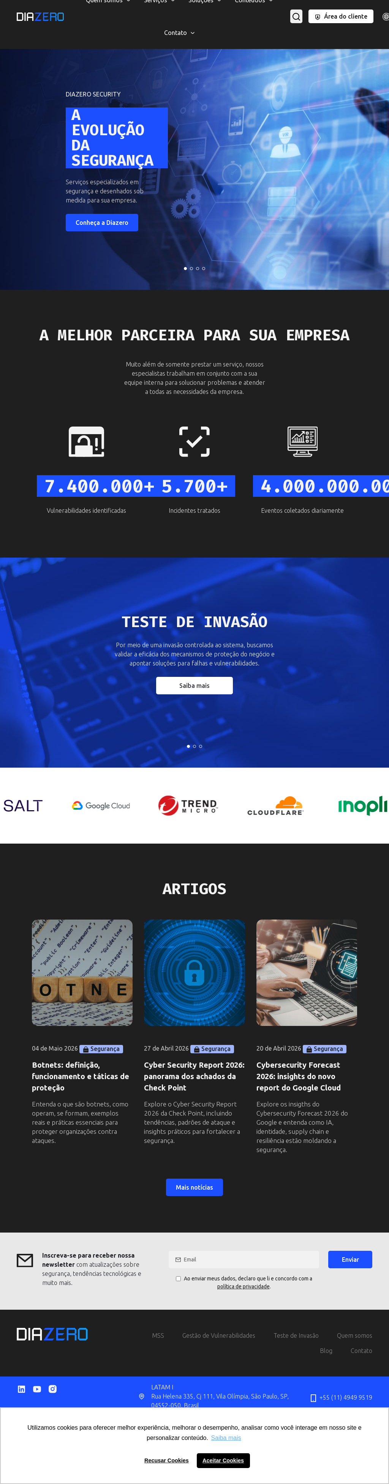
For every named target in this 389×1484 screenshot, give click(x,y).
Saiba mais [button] (226, 1438)
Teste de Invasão (296, 1335)
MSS (53, 8)
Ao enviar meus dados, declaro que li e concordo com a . (244, 1282)
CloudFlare (49, 8)
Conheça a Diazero (102, 222)
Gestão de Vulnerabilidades (218, 1335)
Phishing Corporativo (316, 8)
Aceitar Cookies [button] (223, 1460)
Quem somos (354, 1335)
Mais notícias (194, 1187)
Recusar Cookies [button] (166, 1460)
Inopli (346, 8)
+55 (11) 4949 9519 (340, 1398)
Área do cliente (341, 16)
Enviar (350, 1259)
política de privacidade (243, 1286)
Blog (326, 1350)
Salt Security (312, 8)
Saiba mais (194, 685)
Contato (361, 1350)
